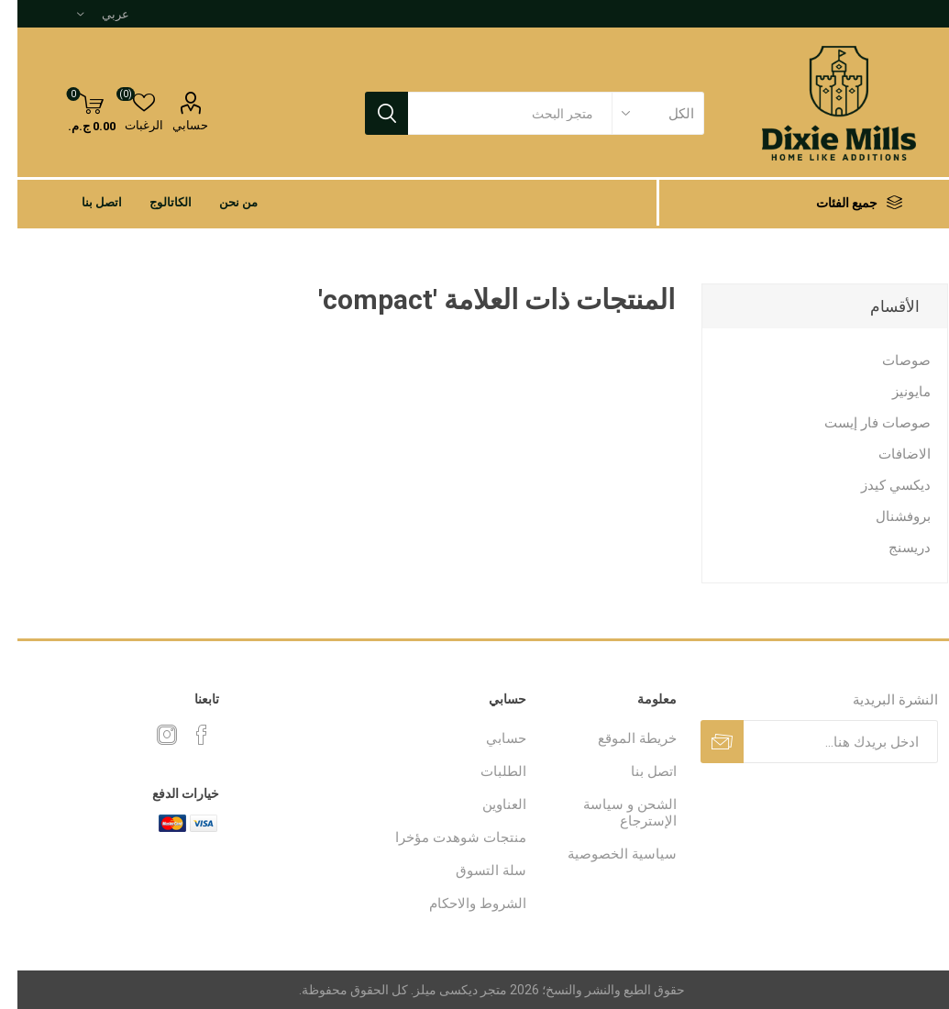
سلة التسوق (473, 870)
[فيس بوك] (184, 734)
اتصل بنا (84, 202)
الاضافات (887, 454)
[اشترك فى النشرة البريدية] (823, 741)
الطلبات (486, 771)
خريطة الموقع (619, 738)
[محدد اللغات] (86, 14)
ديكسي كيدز (878, 485)
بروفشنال (885, 516)
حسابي (173, 125)
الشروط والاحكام (460, 903)
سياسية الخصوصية (604, 854)
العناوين (487, 804)
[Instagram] (149, 734)
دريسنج (892, 547)
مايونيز (894, 391)
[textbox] (493, 113)
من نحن (221, 202)
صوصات (889, 360)
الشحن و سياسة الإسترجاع (612, 812)
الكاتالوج (153, 202)
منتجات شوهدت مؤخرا (443, 837)
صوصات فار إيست (860, 423)
